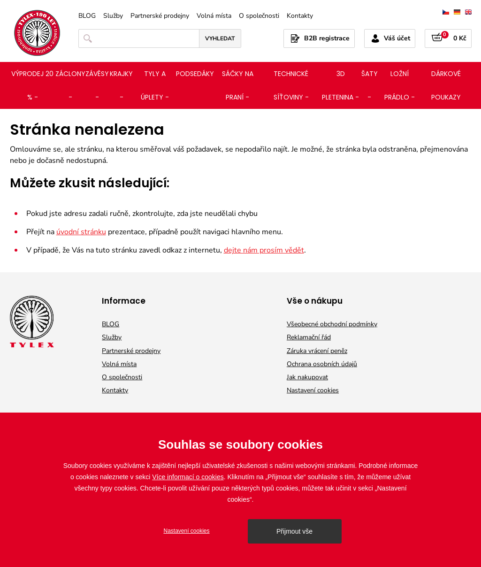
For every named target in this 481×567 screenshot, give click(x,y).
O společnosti (259, 16)
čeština (446, 12)
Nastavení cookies (313, 390)
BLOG (87, 16)
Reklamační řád (309, 337)
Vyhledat (220, 38)
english (468, 12)
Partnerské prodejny (159, 16)
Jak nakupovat (307, 377)
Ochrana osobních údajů (322, 364)
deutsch (457, 12)
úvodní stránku (81, 232)
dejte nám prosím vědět (264, 250)
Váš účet (397, 38)
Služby (113, 16)
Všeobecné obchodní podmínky (332, 324)
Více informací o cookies (188, 477)
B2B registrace (327, 38)
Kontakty (300, 16)
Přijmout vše (294, 531)
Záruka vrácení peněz (317, 350)
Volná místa (214, 16)
